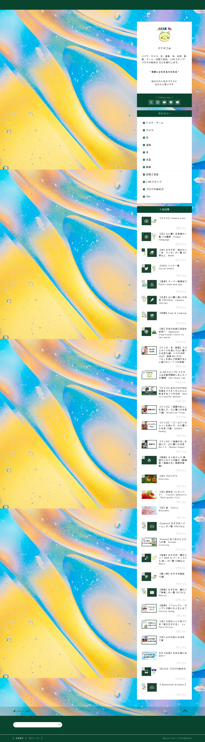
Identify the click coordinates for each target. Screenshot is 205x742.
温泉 (148, 145)
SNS (148, 196)
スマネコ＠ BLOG (102, 5)
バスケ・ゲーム (155, 122)
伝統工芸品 (152, 174)
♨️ (64, 13)
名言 (148, 159)
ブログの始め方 (155, 189)
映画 (148, 167)
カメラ (150, 130)
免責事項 (19, 738)
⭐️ (182, 13)
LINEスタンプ (154, 181)
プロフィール (33, 738)
